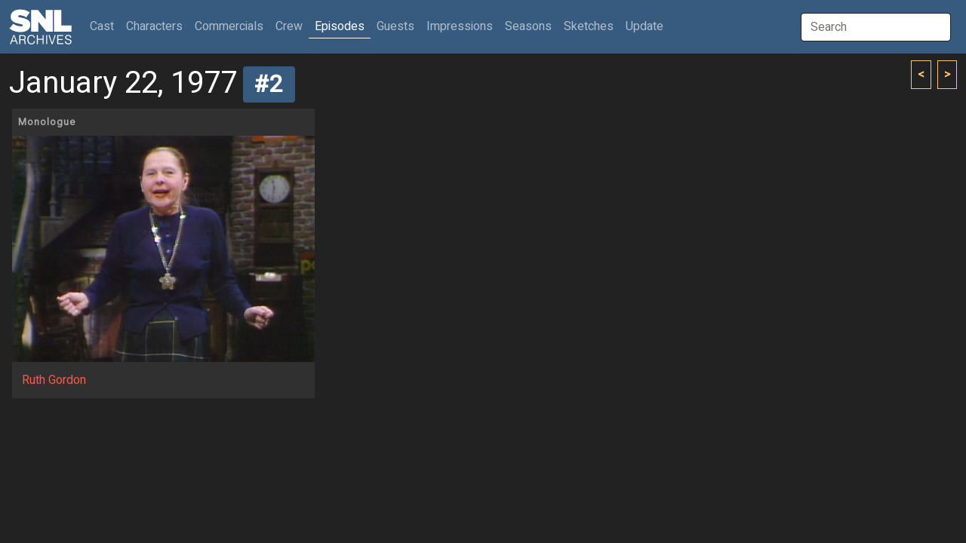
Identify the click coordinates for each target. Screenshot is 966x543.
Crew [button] (289, 26)
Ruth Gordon (54, 380)
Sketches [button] (589, 26)
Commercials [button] (229, 26)
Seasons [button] (528, 26)
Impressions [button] (459, 26)
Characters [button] (154, 26)
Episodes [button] (340, 26)
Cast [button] (105, 26)
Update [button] (644, 26)
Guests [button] (395, 26)
